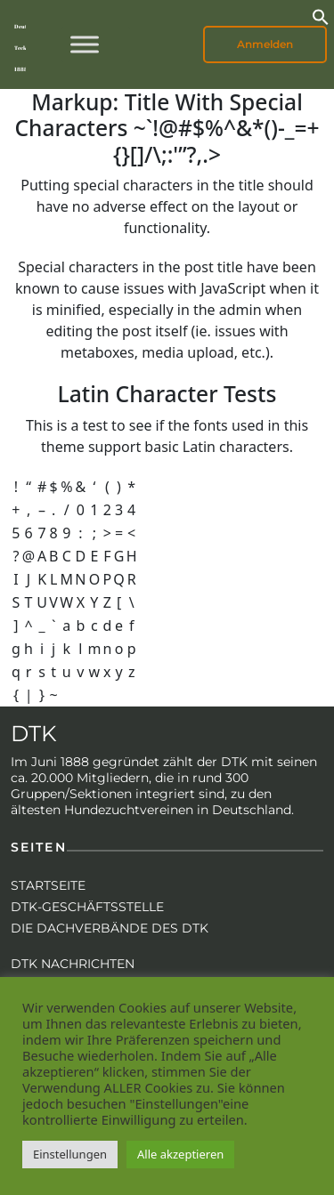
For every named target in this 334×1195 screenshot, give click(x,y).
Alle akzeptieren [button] (180, 1154)
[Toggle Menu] (84, 44)
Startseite (48, 885)
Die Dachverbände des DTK (109, 928)
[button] (321, 15)
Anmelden (265, 44)
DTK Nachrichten (72, 964)
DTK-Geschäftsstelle (87, 907)
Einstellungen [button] (70, 1154)
